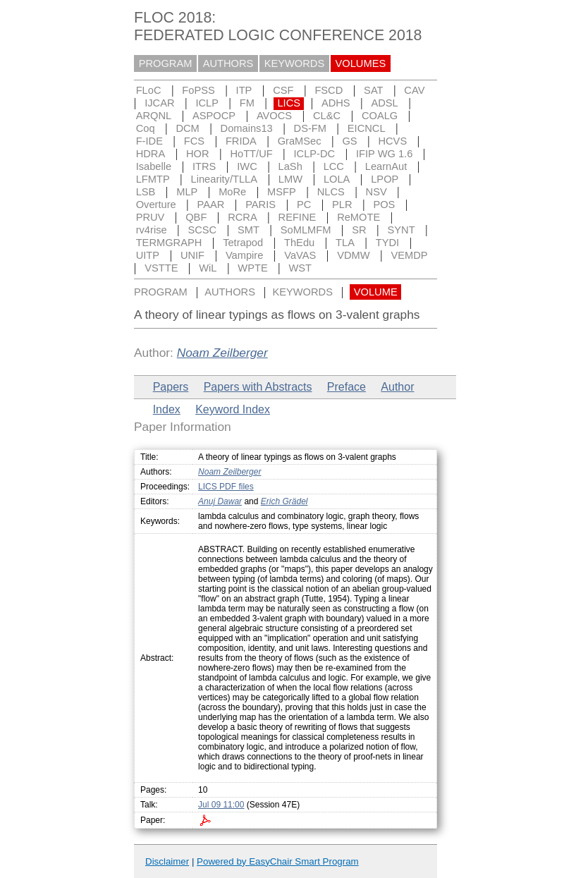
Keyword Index (232, 409)
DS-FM (310, 128)
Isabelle (154, 166)
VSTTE (161, 268)
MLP (186, 191)
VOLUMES (361, 63)
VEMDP (409, 255)
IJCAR (159, 103)
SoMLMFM (306, 230)
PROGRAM (165, 63)
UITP (147, 255)
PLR (342, 204)
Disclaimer (167, 861)
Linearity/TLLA (224, 179)
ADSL (384, 103)
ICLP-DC (315, 153)
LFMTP (153, 179)
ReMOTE (358, 217)
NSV (376, 191)
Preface (346, 387)
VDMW (353, 255)
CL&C (327, 115)
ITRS (204, 166)
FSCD (328, 90)
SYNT (401, 230)
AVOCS (274, 115)
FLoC (148, 90)
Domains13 (247, 128)
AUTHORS (228, 63)
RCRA (242, 217)
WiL (207, 268)
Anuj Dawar (220, 501)
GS (349, 141)
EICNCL (367, 128)
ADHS (335, 103)
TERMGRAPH (169, 242)
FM (247, 103)
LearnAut (386, 166)
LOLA (337, 179)
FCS (194, 141)
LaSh (290, 166)
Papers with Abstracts (258, 387)
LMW (290, 179)
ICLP (207, 103)
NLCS (331, 191)
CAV (414, 90)
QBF (196, 217)
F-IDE (149, 141)
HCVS (392, 141)
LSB (146, 191)
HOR (197, 153)
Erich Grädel (284, 501)
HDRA (151, 153)
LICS (288, 103)
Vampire (245, 255)
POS (384, 204)
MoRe (232, 191)
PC (304, 204)
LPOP (384, 179)
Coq (145, 128)
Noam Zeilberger (222, 353)
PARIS (260, 204)
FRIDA (241, 141)
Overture (156, 204)
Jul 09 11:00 (221, 805)
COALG (380, 115)
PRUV (150, 217)
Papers (171, 387)
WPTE (252, 268)
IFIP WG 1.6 (384, 153)
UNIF (192, 255)
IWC (247, 166)
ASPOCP (213, 115)
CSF (283, 90)
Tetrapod (243, 242)
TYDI (387, 242)
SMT (248, 230)
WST (300, 268)
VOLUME (376, 292)
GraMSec (299, 141)
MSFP (281, 191)
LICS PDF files (226, 487)
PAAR (211, 204)
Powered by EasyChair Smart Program (278, 861)
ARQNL (154, 115)
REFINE (297, 217)
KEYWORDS (294, 63)
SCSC (202, 230)
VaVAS (300, 255)
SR (359, 230)
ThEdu (299, 242)
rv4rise (151, 230)
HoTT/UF (251, 153)
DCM (187, 128)
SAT (373, 90)
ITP (244, 90)
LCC (334, 166)
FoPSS (198, 90)
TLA (345, 242)
